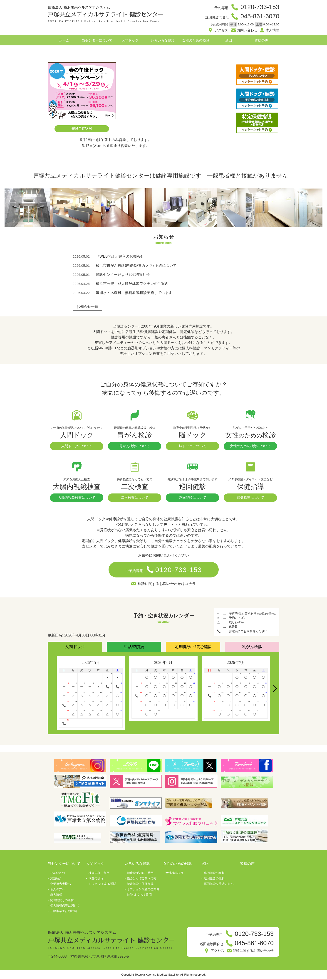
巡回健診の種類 (214, 873)
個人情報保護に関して (65, 905)
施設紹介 (56, 878)
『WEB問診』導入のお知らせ (120, 256)
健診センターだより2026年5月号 (123, 274)
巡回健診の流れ (214, 878)
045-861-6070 (259, 16)
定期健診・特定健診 (193, 646)
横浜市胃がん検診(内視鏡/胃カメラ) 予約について (136, 265)
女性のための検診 (195, 40)
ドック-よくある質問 (102, 883)
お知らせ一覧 (87, 306)
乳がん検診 (252, 646)
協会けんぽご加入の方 (141, 878)
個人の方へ (57, 889)
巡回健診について (192, 497)
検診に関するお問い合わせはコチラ (167, 584)
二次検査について (134, 497)
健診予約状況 (82, 128)
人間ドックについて (76, 446)
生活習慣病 (134, 646)
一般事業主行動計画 (63, 911)
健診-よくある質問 (139, 894)
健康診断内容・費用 (140, 873)
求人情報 (272, 30)
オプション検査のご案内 (143, 889)
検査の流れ (96, 878)
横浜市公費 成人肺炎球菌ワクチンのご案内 (132, 284)
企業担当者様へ (60, 883)
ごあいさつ (57, 873)
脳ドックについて (192, 446)
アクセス (221, 30)
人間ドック (130, 40)
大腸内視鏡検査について (76, 497)
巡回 (228, 40)
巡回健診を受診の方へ (218, 883)
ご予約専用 (163, 569)
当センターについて (97, 40)
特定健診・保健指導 (140, 883)
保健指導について (250, 497)
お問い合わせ (247, 30)
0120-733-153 (259, 6)
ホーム (64, 40)
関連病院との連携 (62, 900)
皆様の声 (261, 40)
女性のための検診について (250, 446)
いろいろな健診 (163, 40)
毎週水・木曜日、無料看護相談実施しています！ (136, 293)
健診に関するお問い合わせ (253, 950)
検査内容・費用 (99, 873)
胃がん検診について (134, 446)
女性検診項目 (174, 873)
